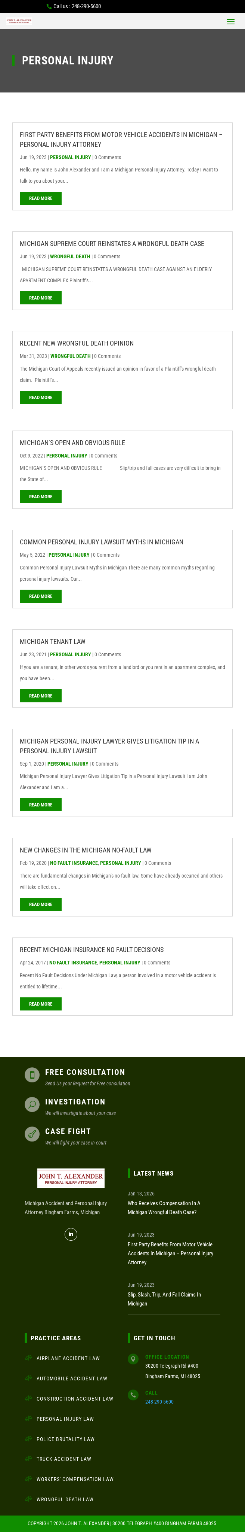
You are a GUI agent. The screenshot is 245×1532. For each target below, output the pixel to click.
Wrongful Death (70, 256)
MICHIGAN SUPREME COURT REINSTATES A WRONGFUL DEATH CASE (112, 243)
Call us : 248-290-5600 (77, 6)
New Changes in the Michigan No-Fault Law (86, 850)
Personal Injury (70, 157)
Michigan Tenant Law (53, 641)
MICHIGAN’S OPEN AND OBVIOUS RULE (72, 443)
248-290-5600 (159, 1402)
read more (40, 198)
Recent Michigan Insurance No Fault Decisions (92, 950)
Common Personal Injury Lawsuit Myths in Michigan (101, 542)
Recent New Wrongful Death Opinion (77, 343)
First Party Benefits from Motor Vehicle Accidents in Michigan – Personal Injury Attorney (170, 1253)
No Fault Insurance (74, 863)
